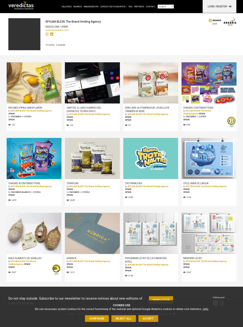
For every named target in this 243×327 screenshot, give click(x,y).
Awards (77, 6)
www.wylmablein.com (57, 30)
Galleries (66, 6)
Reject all (123, 318)
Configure (96, 318)
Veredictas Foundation (112, 6)
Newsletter (161, 299)
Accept (148, 318)
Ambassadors (91, 6)
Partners (139, 6)
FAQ (130, 6)
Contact (150, 6)
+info (205, 309)
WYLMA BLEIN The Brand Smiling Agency (31, 111)
